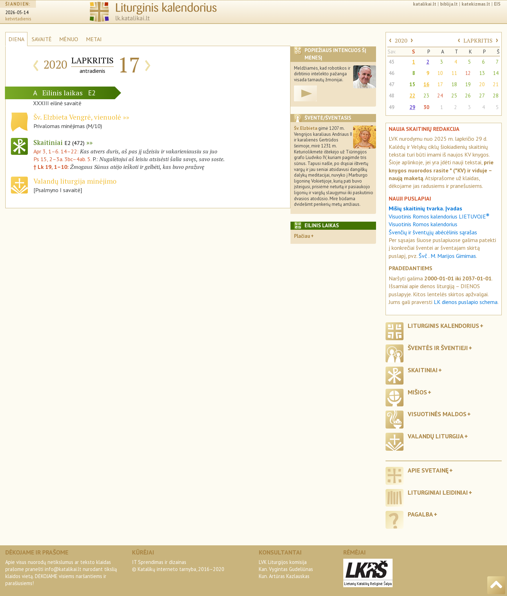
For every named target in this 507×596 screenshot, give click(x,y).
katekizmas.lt (476, 4)
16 (426, 84)
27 (482, 95)
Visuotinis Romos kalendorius (423, 224)
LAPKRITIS (478, 40)
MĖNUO (68, 39)
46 (391, 73)
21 (496, 84)
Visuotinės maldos (437, 414)
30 (426, 107)
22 (412, 95)
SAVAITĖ (42, 39)
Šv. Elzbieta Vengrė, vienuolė (77, 117)
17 (440, 84)
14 (496, 73)
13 (482, 73)
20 (482, 84)
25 (454, 95)
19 (468, 84)
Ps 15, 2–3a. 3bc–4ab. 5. (62, 159)
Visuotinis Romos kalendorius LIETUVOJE (439, 216)
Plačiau (302, 236)
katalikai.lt (424, 4)
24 (440, 95)
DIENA (16, 39)
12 (468, 73)
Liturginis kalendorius (443, 326)
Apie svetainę (428, 470)
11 (454, 73)
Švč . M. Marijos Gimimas (447, 255)
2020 (401, 40)
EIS (497, 4)
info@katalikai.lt (63, 569)
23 (426, 95)
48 (391, 95)
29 (412, 107)
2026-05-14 (17, 12)
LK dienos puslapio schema (465, 301)
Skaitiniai (58, 142)
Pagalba (420, 514)
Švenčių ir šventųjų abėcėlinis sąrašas (433, 232)
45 (391, 61)
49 (391, 107)
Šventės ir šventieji (438, 348)
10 (440, 73)
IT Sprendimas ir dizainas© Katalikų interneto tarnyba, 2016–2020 (178, 565)
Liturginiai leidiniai (438, 492)
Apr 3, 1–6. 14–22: (56, 151)
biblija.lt (449, 4)
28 (496, 95)
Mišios (417, 392)
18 (454, 84)
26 (468, 95)
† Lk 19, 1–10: (51, 166)
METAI (94, 39)
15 (412, 84)
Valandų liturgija (436, 436)
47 (391, 84)
